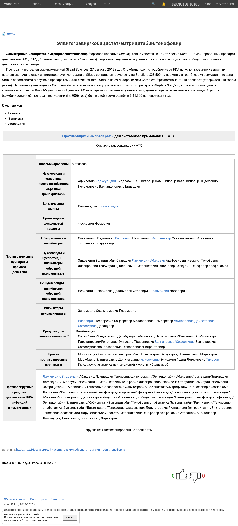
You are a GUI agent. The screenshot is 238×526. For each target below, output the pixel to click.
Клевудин (183, 266)
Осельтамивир (107, 311)
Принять (70, 517)
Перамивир (127, 311)
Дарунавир (105, 243)
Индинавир (105, 238)
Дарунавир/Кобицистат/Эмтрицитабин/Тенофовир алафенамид (130, 413)
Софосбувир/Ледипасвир (97, 336)
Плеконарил (150, 354)
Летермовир (196, 359)
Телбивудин (108, 266)
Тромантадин (108, 206)
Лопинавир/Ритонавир (60, 392)
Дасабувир (105, 326)
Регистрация (224, 4)
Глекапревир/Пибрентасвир (143, 347)
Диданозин (126, 266)
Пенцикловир (88, 186)
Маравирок (209, 354)
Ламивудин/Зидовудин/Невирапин (70, 382)
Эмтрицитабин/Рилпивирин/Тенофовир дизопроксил (83, 387)
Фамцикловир (165, 181)
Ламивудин (140, 260)
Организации (63, 4)
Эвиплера (15, 118)
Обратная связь (15, 499)
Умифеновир (150, 359)
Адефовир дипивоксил (183, 260)
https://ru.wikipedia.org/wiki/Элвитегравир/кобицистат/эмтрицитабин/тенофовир (70, 449)
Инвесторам (38, 499)
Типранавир (87, 243)
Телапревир (104, 321)
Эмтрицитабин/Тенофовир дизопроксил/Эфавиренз (137, 382)
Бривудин (132, 186)
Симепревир (163, 321)
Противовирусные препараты (88, 136)
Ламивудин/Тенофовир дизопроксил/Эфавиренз (115, 392)
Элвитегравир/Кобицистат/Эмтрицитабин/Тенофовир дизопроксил (176, 387)
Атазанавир (206, 238)
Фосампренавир (184, 238)
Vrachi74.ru (12, 4)
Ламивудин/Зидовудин (61, 377)
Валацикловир (188, 181)
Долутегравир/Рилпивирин (166, 408)
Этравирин (141, 291)
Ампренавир (161, 238)
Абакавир (157, 260)
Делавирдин (122, 291)
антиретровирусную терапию (62, 75)
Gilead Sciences (77, 70)
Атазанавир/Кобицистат (136, 397)
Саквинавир (87, 238)
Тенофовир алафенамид (209, 266)
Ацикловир (86, 181)
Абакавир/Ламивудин (96, 377)
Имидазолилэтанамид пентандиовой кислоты (113, 365)
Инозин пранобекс (126, 354)
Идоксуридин (105, 181)
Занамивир (86, 311)
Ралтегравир (189, 354)
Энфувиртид (169, 354)
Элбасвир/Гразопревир (136, 342)
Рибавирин (86, 321)
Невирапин (86, 291)
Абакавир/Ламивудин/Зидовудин (202, 377)
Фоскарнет (86, 224)
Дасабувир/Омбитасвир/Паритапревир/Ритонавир (156, 336)
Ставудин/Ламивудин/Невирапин (204, 382)
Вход (208, 4)
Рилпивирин (159, 291)
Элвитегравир (106, 359)
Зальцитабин (106, 260)
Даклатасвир (204, 321)
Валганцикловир (111, 186)
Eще (107, 4)
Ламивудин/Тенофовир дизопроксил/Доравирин (80, 418)
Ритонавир (123, 238)
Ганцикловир (144, 181)
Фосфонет (102, 224)
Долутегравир (129, 359)
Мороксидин (87, 354)
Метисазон (80, 164)
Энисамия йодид (173, 359)
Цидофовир (209, 181)
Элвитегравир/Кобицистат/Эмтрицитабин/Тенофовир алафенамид (117, 403)
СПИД (34, 59)
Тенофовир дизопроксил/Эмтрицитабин (144, 377)
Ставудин (123, 260)
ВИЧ (25, 59)
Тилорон (212, 359)
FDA (176, 70)
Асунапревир (184, 321)
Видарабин (125, 181)
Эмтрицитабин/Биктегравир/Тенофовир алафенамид (104, 408)
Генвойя (14, 113)
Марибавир (86, 359)
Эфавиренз (103, 291)
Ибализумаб (158, 365)
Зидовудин (16, 124)
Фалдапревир (143, 321)
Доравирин (178, 291)
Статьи (11, 34)
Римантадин (87, 206)
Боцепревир (123, 321)
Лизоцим (105, 354)
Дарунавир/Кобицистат (99, 397)
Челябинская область (185, 3)
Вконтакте (58, 499)
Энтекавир (167, 266)
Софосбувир (87, 326)
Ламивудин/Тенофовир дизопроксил (182, 392)
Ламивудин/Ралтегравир (175, 397)
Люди (37, 4)
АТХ (139, 145)
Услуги (91, 4)
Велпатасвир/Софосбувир (175, 342)
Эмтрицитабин (146, 266)
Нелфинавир (141, 238)
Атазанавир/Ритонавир (198, 413)
